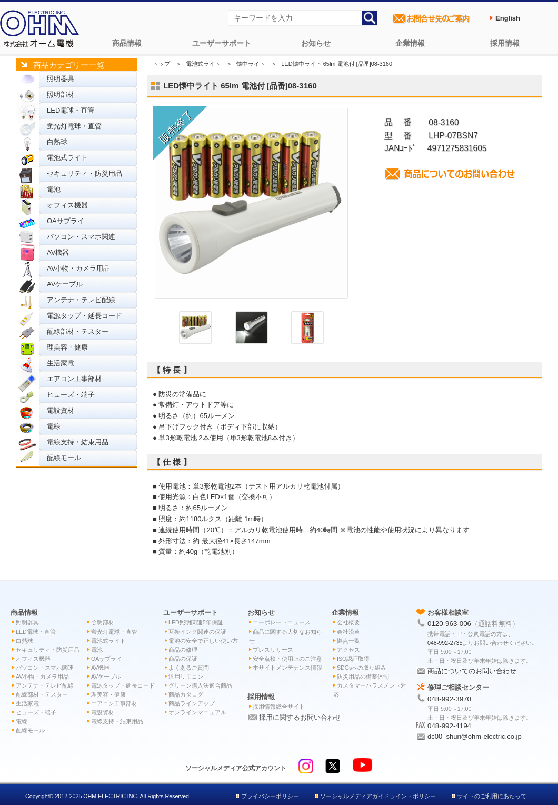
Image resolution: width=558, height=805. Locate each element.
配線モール (64, 458)
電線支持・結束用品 (77, 442)
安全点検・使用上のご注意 (287, 658)
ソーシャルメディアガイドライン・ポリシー (378, 796)
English (507, 18)
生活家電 (60, 363)
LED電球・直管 (70, 110)
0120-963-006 (449, 624)
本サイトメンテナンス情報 (287, 667)
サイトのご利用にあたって (491, 796)
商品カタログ (185, 694)
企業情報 (410, 43)
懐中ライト (250, 64)
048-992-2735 (444, 643)
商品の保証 (182, 658)
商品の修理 (182, 650)
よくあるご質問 (188, 667)
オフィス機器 (67, 205)
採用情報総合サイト (279, 706)
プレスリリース (273, 650)
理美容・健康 (67, 347)
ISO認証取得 (353, 658)
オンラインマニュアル (197, 712)
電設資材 (60, 410)
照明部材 (60, 94)
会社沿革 (348, 632)
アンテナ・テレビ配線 (81, 300)
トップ (161, 64)
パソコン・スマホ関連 (81, 237)
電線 (54, 426)
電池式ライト (67, 158)
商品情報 (127, 43)
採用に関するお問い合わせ (300, 717)
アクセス (348, 650)
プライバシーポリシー (270, 796)
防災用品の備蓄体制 (363, 676)
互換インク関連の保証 (197, 632)
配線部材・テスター (77, 331)
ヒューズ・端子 (71, 395)
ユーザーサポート (221, 43)
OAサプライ (65, 221)
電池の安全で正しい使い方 (203, 641)
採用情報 (505, 43)
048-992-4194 (449, 726)
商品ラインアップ (191, 703)
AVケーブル (65, 284)
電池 (54, 189)
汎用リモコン (185, 676)
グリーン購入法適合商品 (200, 685)
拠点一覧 (348, 641)
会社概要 (348, 622)
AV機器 (58, 252)
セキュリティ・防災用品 (84, 173)
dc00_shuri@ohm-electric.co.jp (474, 736)
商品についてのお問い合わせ (471, 671)
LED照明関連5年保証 (195, 622)
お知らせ (316, 43)
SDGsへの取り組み (361, 667)
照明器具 (60, 79)
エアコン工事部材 (74, 379)
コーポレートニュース (282, 622)
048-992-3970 (449, 699)
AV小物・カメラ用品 (78, 268)
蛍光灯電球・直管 (74, 126)
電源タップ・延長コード (84, 316)
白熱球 (57, 142)
